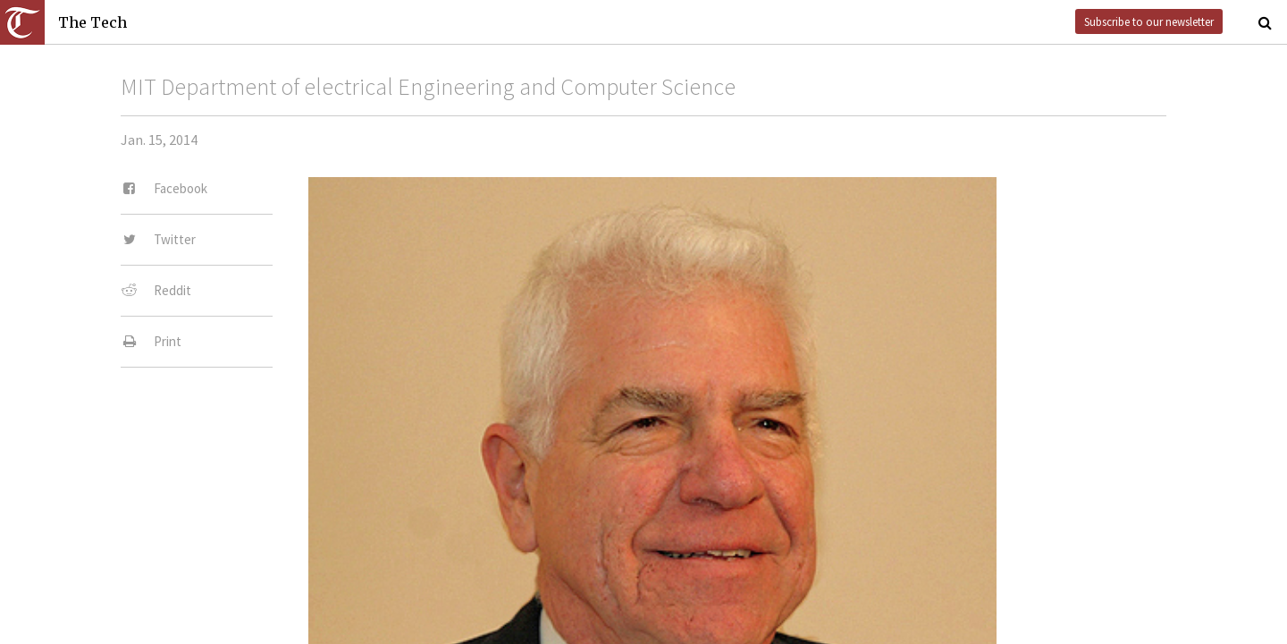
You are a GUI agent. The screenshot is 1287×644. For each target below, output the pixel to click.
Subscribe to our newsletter (1149, 21)
